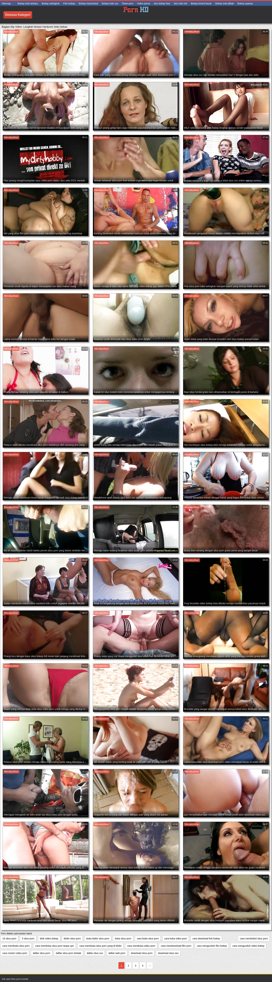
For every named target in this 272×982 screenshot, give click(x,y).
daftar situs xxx (95, 953)
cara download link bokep (206, 938)
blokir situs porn (72, 938)
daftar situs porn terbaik (68, 953)
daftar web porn (116, 953)
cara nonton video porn (14, 953)
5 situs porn (28, 938)
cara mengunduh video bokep (248, 945)
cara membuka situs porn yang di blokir (100, 945)
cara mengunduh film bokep (212, 945)
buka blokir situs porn (97, 938)
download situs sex (168, 953)
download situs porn (142, 953)
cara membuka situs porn (16, 945)
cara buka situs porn (148, 938)
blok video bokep (49, 938)
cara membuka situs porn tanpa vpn (54, 945)
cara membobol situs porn (254, 938)
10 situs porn (9, 938)
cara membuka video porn (141, 945)
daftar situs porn (41, 953)
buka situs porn (123, 938)
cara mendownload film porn (176, 945)
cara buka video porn (175, 938)
